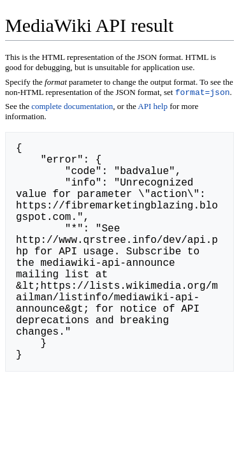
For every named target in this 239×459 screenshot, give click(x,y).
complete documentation (72, 107)
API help (153, 107)
